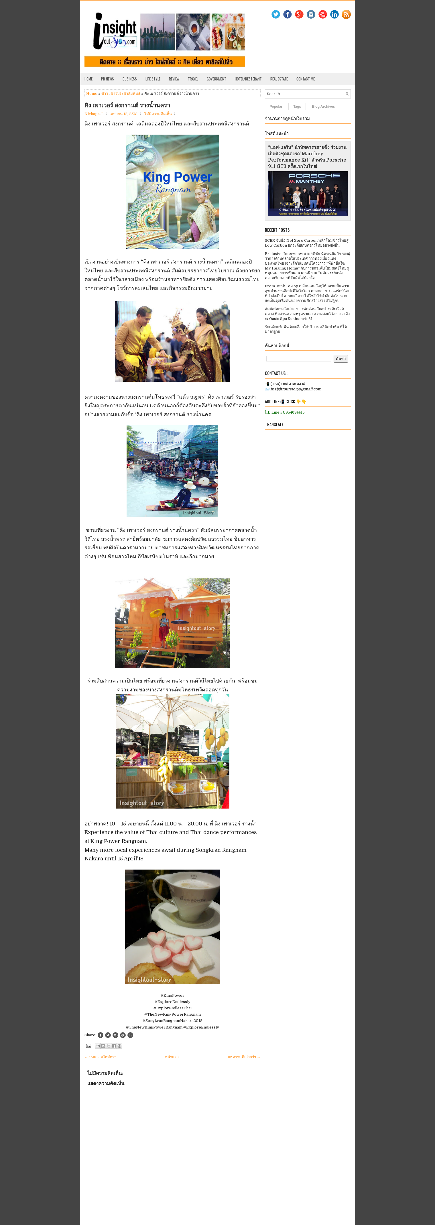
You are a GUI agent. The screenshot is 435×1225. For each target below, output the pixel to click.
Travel (193, 79)
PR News (107, 79)
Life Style (152, 79)
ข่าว (104, 93)
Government (216, 79)
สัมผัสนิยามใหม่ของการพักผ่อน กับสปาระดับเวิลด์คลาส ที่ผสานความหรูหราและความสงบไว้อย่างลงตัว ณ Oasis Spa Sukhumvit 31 (307, 314)
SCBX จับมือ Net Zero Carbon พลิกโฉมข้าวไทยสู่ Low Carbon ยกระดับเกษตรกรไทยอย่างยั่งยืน (307, 242)
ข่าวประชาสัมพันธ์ (125, 93)
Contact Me (305, 79)
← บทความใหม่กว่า (100, 1057)
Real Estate (279, 79)
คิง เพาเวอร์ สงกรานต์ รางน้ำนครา (127, 105)
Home (88, 79)
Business (130, 79)
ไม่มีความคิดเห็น (158, 114)
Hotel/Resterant (248, 79)
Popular (276, 107)
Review (174, 79)
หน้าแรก (172, 1057)
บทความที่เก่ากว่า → (244, 1057)
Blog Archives (323, 107)
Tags (297, 107)
